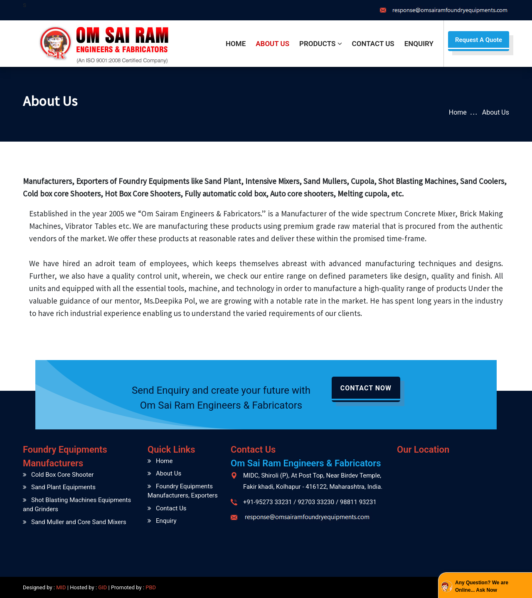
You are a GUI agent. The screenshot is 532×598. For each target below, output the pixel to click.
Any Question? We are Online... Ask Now (481, 586)
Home (236, 43)
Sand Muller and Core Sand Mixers (78, 522)
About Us (272, 43)
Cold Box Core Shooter (62, 474)
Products (320, 43)
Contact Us (373, 43)
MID (60, 587)
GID (102, 587)
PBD (150, 587)
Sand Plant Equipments (63, 487)
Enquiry (418, 43)
